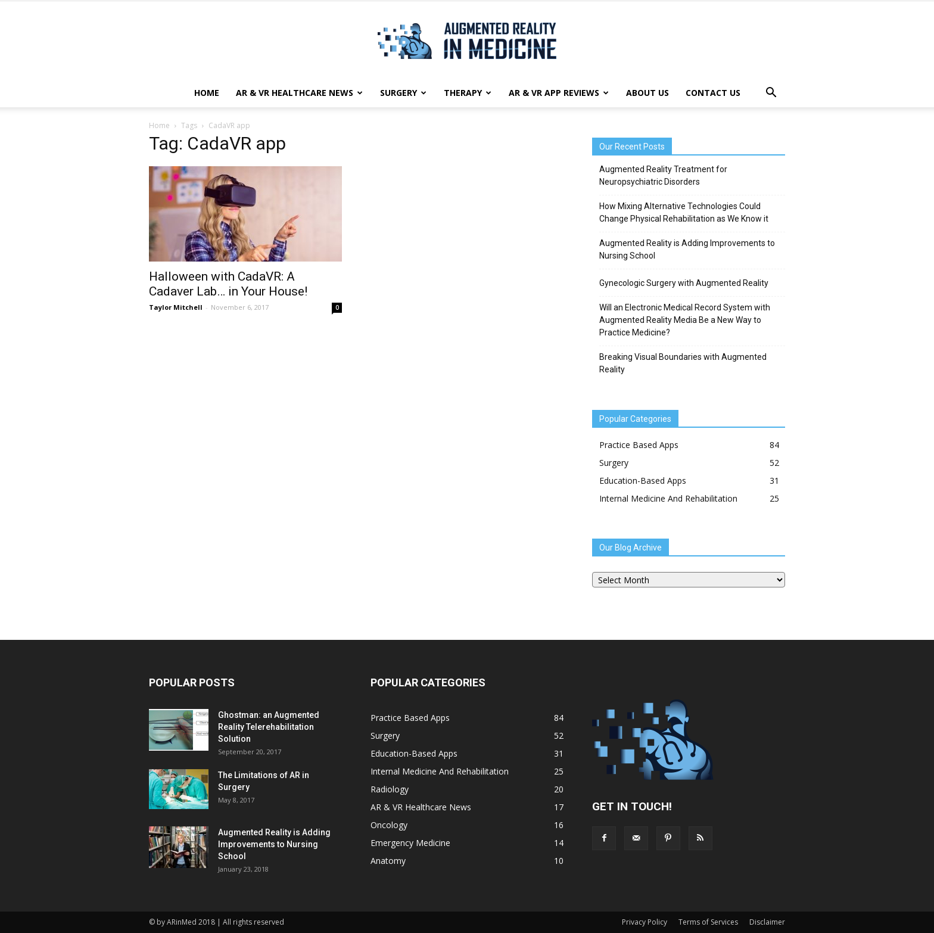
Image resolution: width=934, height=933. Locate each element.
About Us (647, 92)
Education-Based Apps (642, 480)
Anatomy (388, 860)
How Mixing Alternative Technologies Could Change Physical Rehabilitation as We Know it (683, 212)
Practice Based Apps (638, 444)
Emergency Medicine (410, 842)
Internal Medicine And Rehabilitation (668, 498)
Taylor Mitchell (176, 307)
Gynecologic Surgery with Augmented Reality (683, 283)
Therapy (467, 92)
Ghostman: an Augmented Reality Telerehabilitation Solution (268, 727)
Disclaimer (767, 922)
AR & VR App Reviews (559, 92)
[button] (770, 93)
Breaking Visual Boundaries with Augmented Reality (683, 363)
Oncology (389, 825)
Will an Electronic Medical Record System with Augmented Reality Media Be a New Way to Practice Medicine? (684, 320)
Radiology (390, 789)
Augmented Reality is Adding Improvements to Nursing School (687, 249)
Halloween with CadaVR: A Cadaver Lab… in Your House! (228, 283)
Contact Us (713, 92)
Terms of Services (708, 922)
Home (206, 92)
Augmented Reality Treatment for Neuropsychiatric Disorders (663, 175)
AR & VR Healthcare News (299, 92)
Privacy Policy (644, 922)
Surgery (403, 92)
